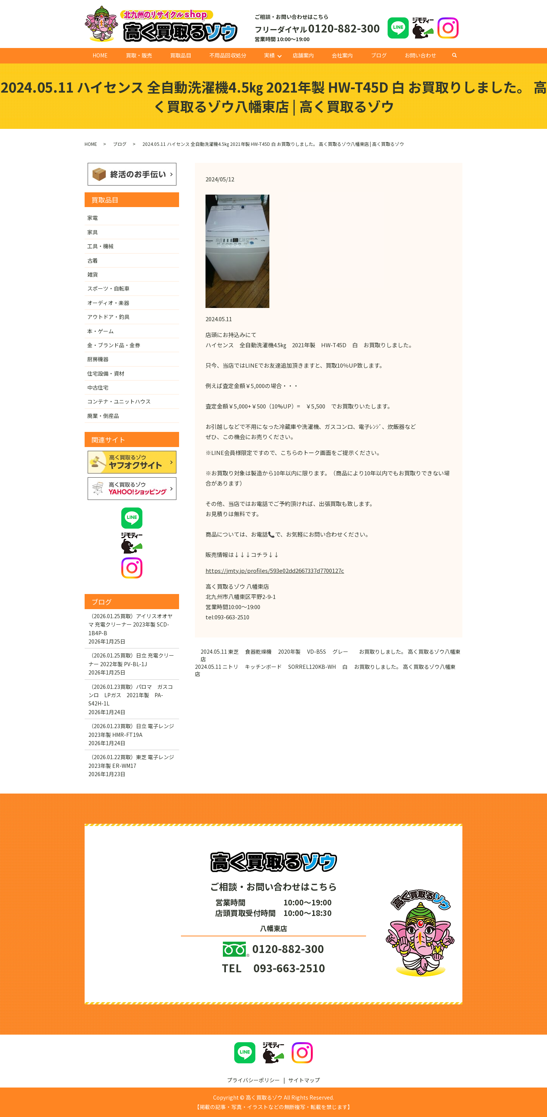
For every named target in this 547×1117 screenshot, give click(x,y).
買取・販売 (139, 55)
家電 (92, 217)
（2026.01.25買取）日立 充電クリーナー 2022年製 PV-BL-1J (131, 659)
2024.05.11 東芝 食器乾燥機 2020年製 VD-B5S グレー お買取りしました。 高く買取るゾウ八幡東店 (330, 655)
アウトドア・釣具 (108, 316)
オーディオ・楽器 (108, 302)
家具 (92, 232)
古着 (92, 260)
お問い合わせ (420, 55)
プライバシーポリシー (253, 1080)
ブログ (379, 55)
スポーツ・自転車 (108, 288)
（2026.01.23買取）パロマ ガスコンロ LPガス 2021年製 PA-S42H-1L (130, 695)
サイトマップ (304, 1080)
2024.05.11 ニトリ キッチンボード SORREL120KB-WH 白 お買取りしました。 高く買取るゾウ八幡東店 (325, 670)
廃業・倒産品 (103, 415)
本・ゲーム (100, 331)
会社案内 (342, 55)
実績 (269, 55)
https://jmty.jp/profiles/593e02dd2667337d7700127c (275, 570)
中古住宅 (97, 387)
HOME (100, 55)
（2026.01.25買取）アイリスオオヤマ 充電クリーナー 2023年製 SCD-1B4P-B (130, 624)
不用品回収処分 (227, 55)
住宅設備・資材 (105, 373)
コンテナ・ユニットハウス (119, 401)
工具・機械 (100, 246)
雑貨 (92, 274)
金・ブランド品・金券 (113, 345)
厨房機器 (97, 359)
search (458, 55)
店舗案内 (303, 55)
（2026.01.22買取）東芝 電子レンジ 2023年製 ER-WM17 (131, 761)
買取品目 (180, 55)
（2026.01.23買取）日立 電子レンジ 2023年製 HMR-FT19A (131, 730)
